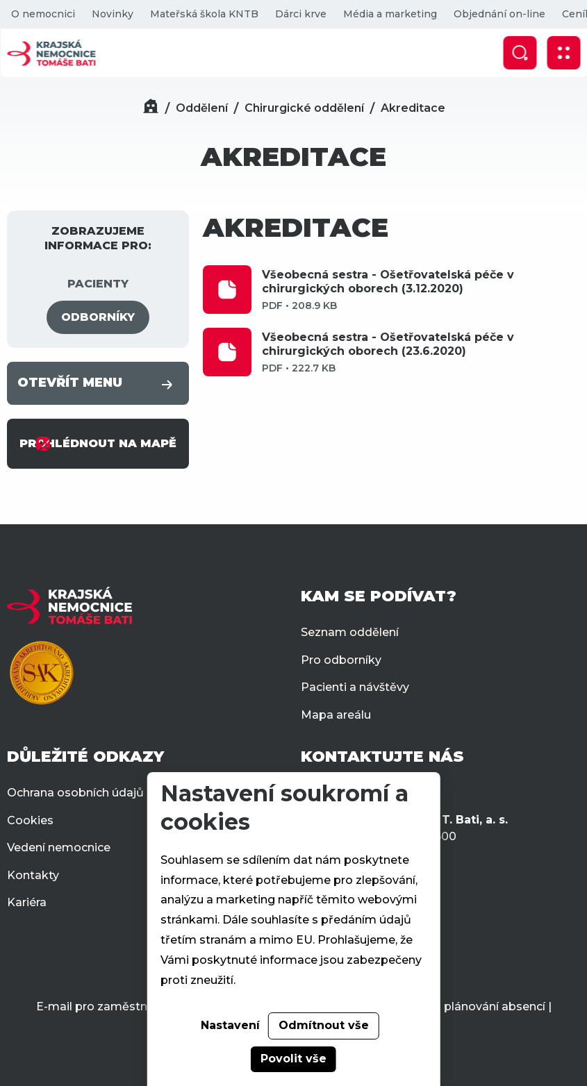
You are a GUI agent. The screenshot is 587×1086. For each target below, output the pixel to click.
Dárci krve (300, 14)
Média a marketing (389, 14)
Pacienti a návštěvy (355, 687)
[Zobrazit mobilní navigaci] (563, 52)
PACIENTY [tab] (98, 283)
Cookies (30, 820)
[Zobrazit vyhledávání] (519, 52)
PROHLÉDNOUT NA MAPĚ (97, 443)
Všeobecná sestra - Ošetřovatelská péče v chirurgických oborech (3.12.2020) (421, 290)
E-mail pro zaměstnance (105, 1006)
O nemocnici (42, 14)
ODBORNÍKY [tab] (98, 317)
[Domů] (150, 108)
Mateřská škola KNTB (203, 14)
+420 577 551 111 (367, 792)
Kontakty (33, 875)
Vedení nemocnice (58, 847)
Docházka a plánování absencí (459, 1006)
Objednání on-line (499, 14)
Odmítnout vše (324, 1025)
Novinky (112, 14)
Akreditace (413, 108)
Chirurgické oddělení (304, 108)
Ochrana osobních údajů (75, 792)
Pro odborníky (341, 660)
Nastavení (230, 1025)
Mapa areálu (336, 714)
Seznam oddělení (350, 632)
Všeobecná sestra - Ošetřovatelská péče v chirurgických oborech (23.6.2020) (421, 353)
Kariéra (27, 902)
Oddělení (202, 108)
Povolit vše (293, 1058)
